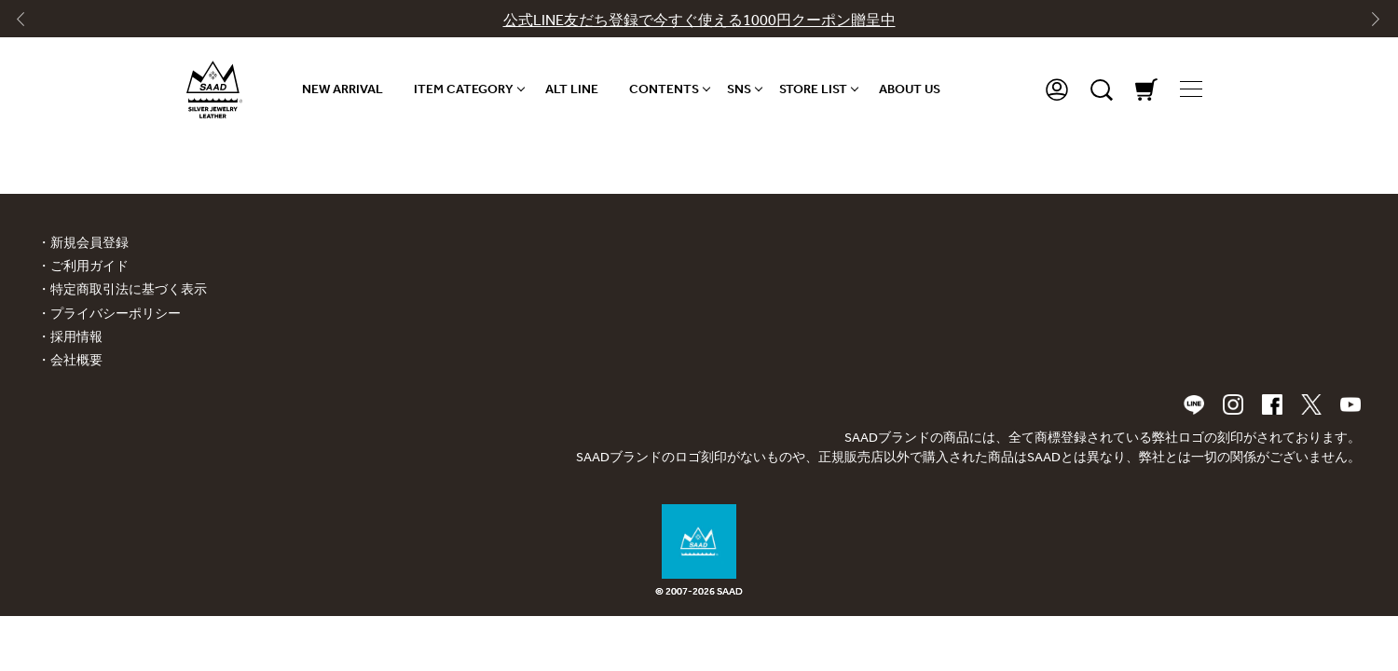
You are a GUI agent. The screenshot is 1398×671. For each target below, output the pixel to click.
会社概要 (76, 360)
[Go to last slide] (29, 23)
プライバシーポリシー (115, 314)
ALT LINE (571, 89)
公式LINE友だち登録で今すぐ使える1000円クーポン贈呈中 (699, 20)
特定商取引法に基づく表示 (128, 289)
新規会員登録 (89, 243)
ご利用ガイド (89, 266)
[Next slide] (1369, 23)
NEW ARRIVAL (342, 89)
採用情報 (76, 337)
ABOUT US (909, 89)
